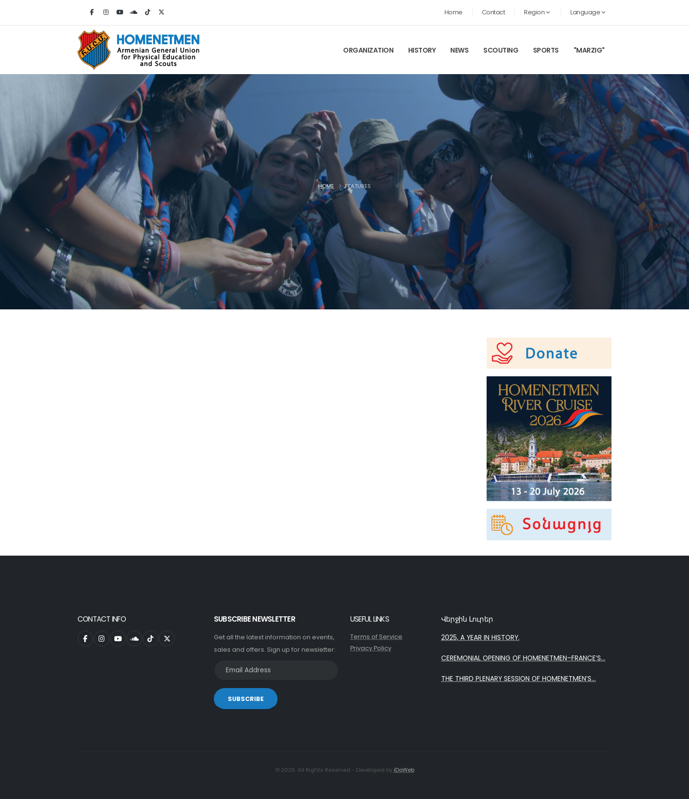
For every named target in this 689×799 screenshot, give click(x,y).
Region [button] (537, 12)
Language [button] (587, 12)
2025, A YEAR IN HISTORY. (480, 637)
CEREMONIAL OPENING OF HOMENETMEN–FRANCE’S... (523, 658)
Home (454, 12)
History (422, 50)
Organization (368, 50)
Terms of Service (376, 637)
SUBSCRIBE (246, 699)
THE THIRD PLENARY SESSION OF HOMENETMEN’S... (518, 678)
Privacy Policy (370, 648)
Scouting (500, 50)
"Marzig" (589, 50)
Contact (493, 12)
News (459, 50)
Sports (546, 50)
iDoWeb (404, 770)
